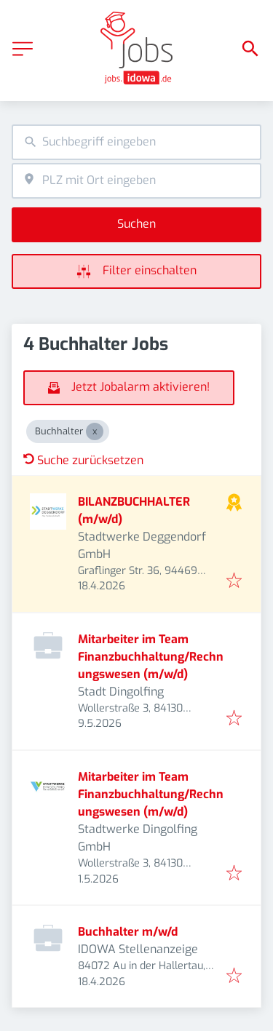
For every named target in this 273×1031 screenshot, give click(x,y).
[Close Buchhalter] (94, 431)
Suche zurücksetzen (83, 460)
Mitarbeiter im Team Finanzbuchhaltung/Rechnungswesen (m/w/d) (150, 657)
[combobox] (136, 142)
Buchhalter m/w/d (128, 931)
